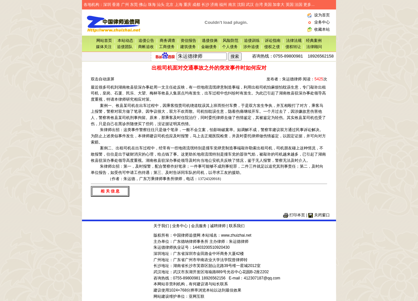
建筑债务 (188, 46)
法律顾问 (314, 46)
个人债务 (230, 46)
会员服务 (199, 226)
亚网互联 (196, 296)
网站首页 (104, 40)
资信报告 (188, 40)
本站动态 (125, 40)
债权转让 (293, 46)
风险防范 (230, 40)
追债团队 (125, 46)
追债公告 (146, 40)
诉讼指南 (273, 40)
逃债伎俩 (209, 40)
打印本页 (297, 215)
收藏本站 (322, 29)
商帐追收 (146, 46)
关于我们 (161, 226)
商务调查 (167, 40)
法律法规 (294, 40)
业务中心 (322, 22)
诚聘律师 (218, 226)
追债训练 (252, 40)
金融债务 (209, 46)
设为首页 (322, 15)
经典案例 (314, 40)
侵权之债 (272, 46)
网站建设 (161, 296)
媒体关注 (104, 46)
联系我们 (237, 226)
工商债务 (167, 46)
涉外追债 (251, 46)
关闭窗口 (322, 215)
